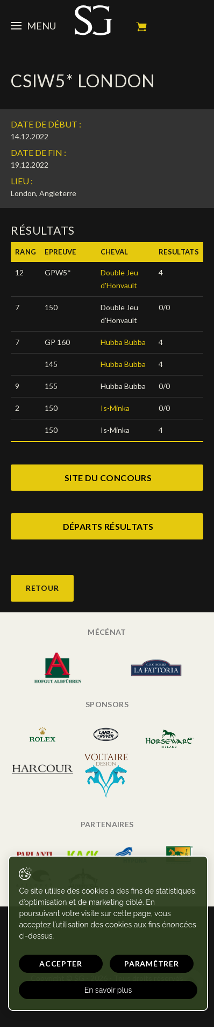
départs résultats (108, 526)
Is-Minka (115, 408)
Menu (33, 26)
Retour (42, 588)
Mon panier (141, 26)
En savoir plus (108, 990)
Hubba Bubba (123, 342)
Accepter (60, 963)
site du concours (108, 478)
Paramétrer (151, 963)
